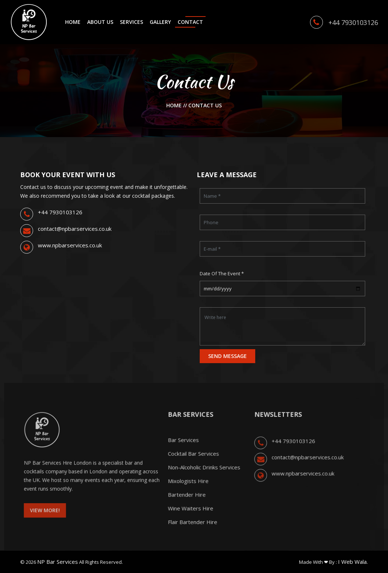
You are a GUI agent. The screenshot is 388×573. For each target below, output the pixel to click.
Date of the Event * (222, 273)
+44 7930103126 (60, 212)
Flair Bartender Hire (193, 523)
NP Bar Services (57, 561)
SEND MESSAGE (227, 355)
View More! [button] (56, 512)
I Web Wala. (353, 561)
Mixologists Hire (188, 485)
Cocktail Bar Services (193, 459)
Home (174, 105)
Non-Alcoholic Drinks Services (203, 472)
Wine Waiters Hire (191, 510)
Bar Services (184, 447)
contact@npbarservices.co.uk (74, 228)
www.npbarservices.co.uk (70, 245)
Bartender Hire (187, 497)
